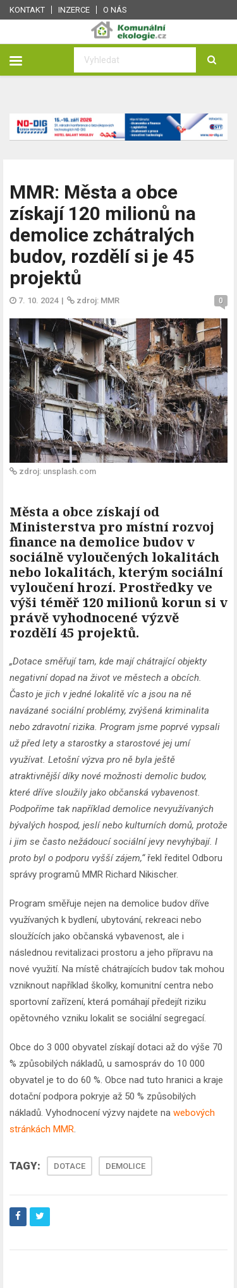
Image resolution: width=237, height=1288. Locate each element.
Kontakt (27, 10)
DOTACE (69, 1166)
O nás (115, 10)
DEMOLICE (125, 1166)
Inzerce (74, 10)
